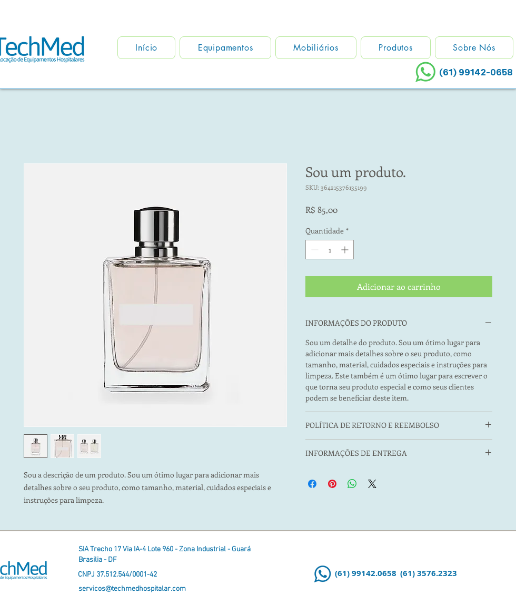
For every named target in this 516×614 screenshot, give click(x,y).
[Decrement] (313, 249)
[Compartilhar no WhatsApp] (352, 483)
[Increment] (345, 249)
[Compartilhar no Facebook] (312, 483)
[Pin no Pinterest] (332, 483)
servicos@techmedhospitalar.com (132, 588)
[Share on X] (372, 483)
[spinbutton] (329, 249)
